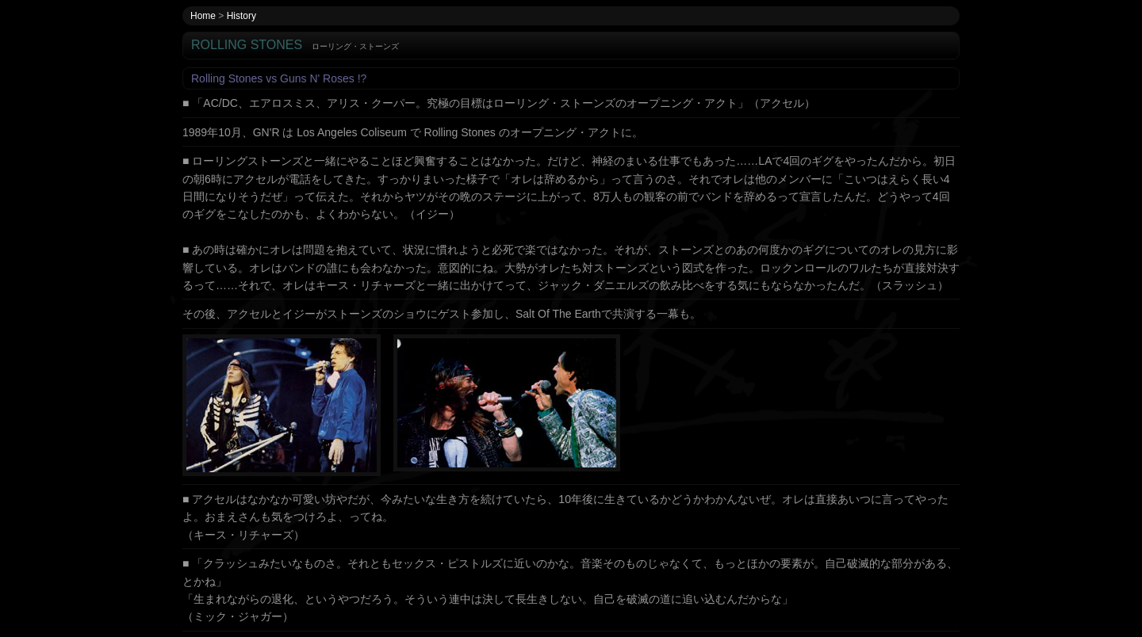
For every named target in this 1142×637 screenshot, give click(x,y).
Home (203, 15)
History (241, 15)
